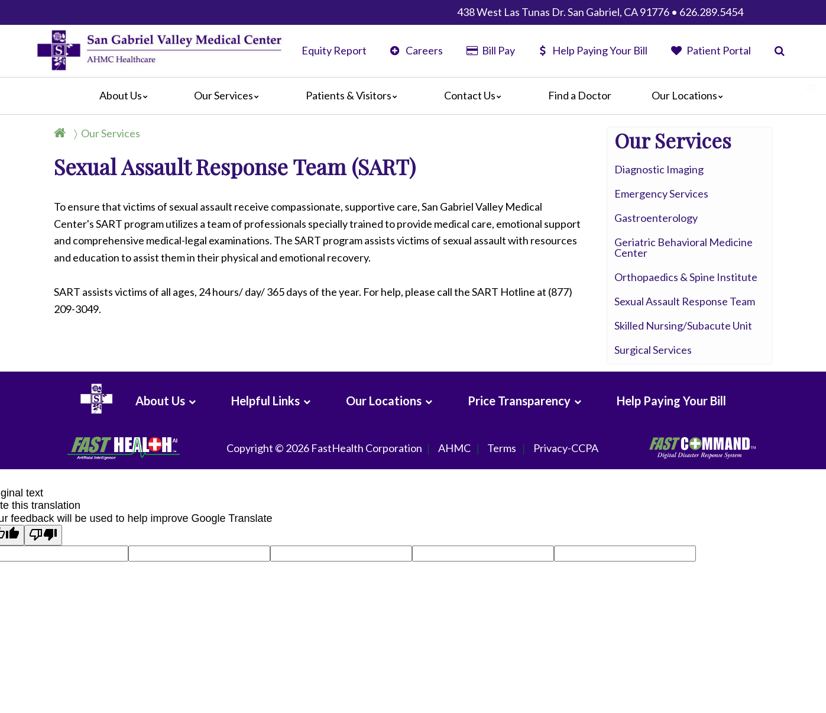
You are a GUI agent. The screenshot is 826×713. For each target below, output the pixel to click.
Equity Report (334, 50)
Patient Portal (711, 50)
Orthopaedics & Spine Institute (685, 276)
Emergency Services (661, 193)
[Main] (413, 96)
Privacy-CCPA (565, 448)
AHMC (454, 448)
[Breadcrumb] (102, 133)
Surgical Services (653, 349)
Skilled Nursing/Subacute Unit (683, 325)
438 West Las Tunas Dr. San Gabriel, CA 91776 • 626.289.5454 (600, 11)
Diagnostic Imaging (659, 169)
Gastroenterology (656, 217)
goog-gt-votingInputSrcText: (335, 551)
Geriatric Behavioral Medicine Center (683, 247)
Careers (416, 50)
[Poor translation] (43, 535)
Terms (501, 448)
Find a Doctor (579, 95)
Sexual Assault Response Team (684, 301)
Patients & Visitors (354, 95)
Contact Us (475, 95)
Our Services (229, 95)
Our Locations (690, 95)
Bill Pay (491, 50)
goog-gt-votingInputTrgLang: (195, 551)
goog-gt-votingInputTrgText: (477, 551)
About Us (126, 95)
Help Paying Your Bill (593, 50)
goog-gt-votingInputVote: (612, 551)
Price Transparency (519, 400)
